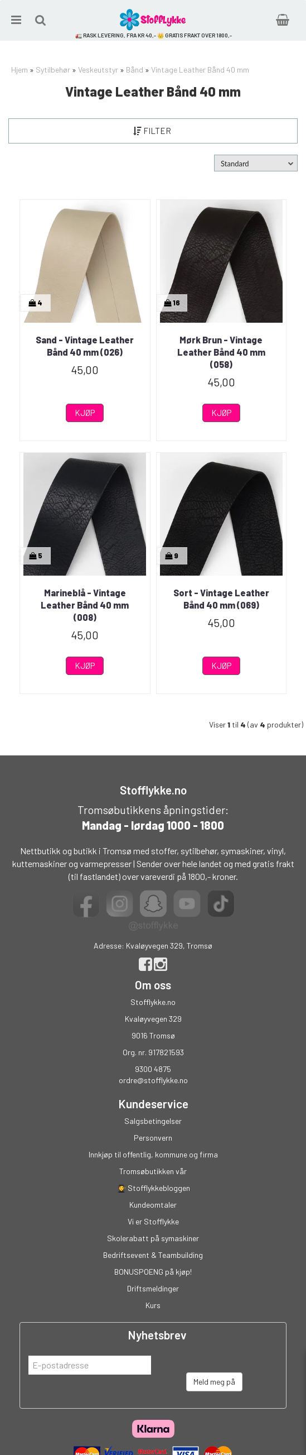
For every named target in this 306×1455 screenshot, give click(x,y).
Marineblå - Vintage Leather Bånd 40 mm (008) (85, 605)
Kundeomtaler (153, 1204)
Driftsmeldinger (153, 1288)
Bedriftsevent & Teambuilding (153, 1255)
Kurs (153, 1305)
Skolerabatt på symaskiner (153, 1238)
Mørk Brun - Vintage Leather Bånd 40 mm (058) (221, 352)
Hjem (19, 69)
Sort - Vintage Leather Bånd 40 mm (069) (221, 598)
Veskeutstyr (98, 69)
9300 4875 (153, 1069)
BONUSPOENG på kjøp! (153, 1271)
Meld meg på (214, 1381)
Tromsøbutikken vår (153, 1171)
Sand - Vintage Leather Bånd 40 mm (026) (85, 345)
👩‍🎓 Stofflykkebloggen (153, 1188)
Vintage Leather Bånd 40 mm (200, 69)
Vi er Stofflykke (153, 1221)
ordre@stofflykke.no (153, 1080)
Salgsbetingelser (153, 1121)
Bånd (134, 69)
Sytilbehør (53, 69)
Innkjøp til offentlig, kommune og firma (153, 1154)
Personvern (153, 1137)
